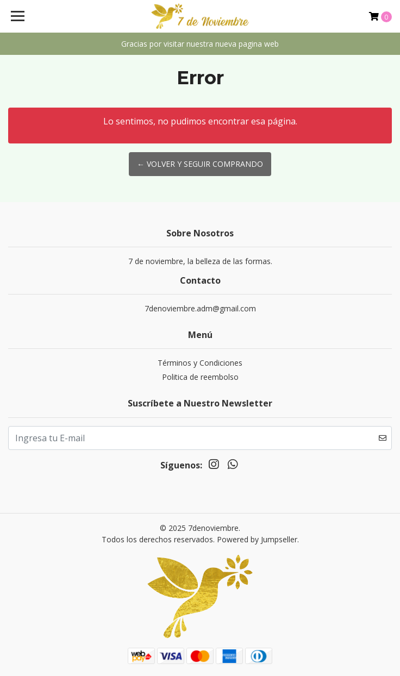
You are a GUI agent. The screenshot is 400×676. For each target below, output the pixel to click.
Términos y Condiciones (200, 363)
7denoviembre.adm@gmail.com (200, 308)
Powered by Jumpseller (257, 539)
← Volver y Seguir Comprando (200, 164)
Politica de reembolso (200, 377)
